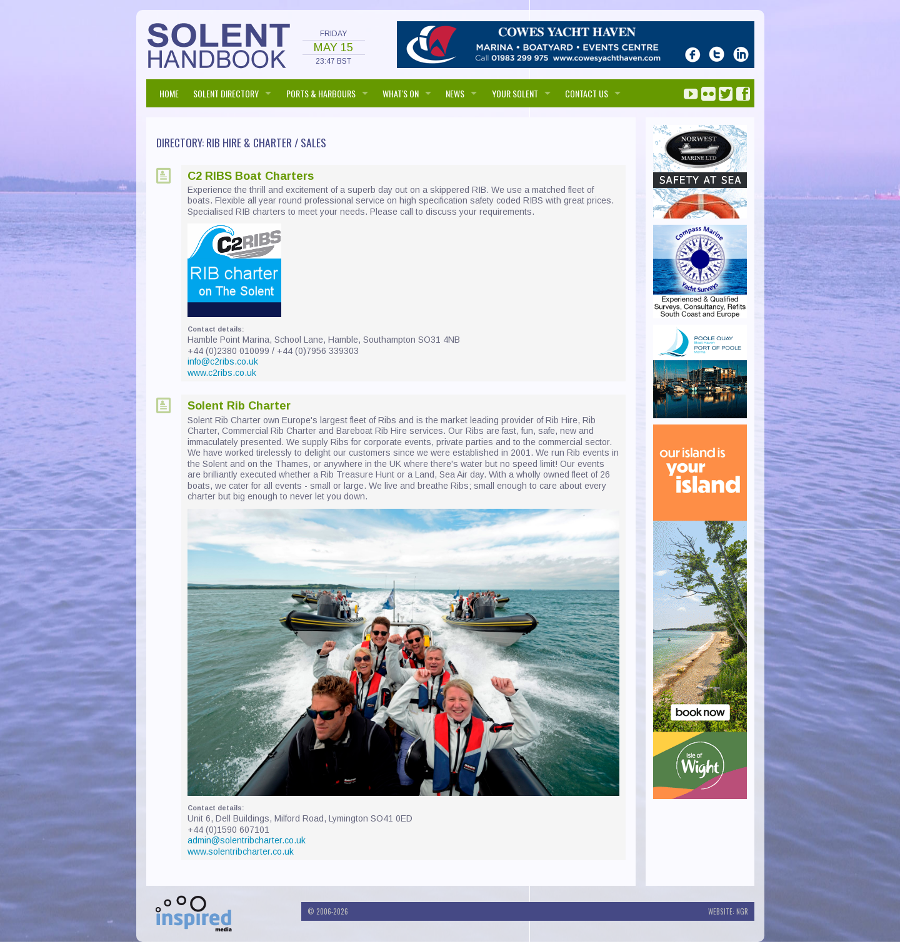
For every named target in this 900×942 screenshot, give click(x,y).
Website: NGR (728, 911)
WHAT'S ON (400, 93)
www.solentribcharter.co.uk (241, 851)
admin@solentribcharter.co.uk (247, 840)
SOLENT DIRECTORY (226, 93)
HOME (169, 93)
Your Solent (515, 93)
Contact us (586, 93)
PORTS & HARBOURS (321, 93)
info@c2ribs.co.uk (223, 361)
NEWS (455, 93)
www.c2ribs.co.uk (222, 373)
